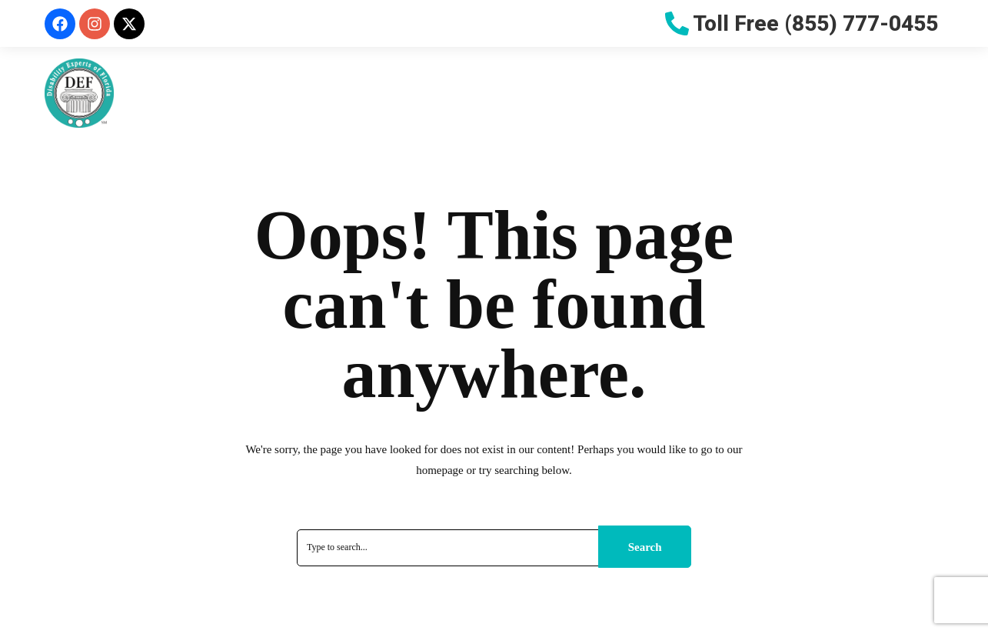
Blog (817, 91)
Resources (624, 91)
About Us (269, 91)
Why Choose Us (379, 91)
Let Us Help (736, 91)
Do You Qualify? (510, 91)
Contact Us (895, 91)
